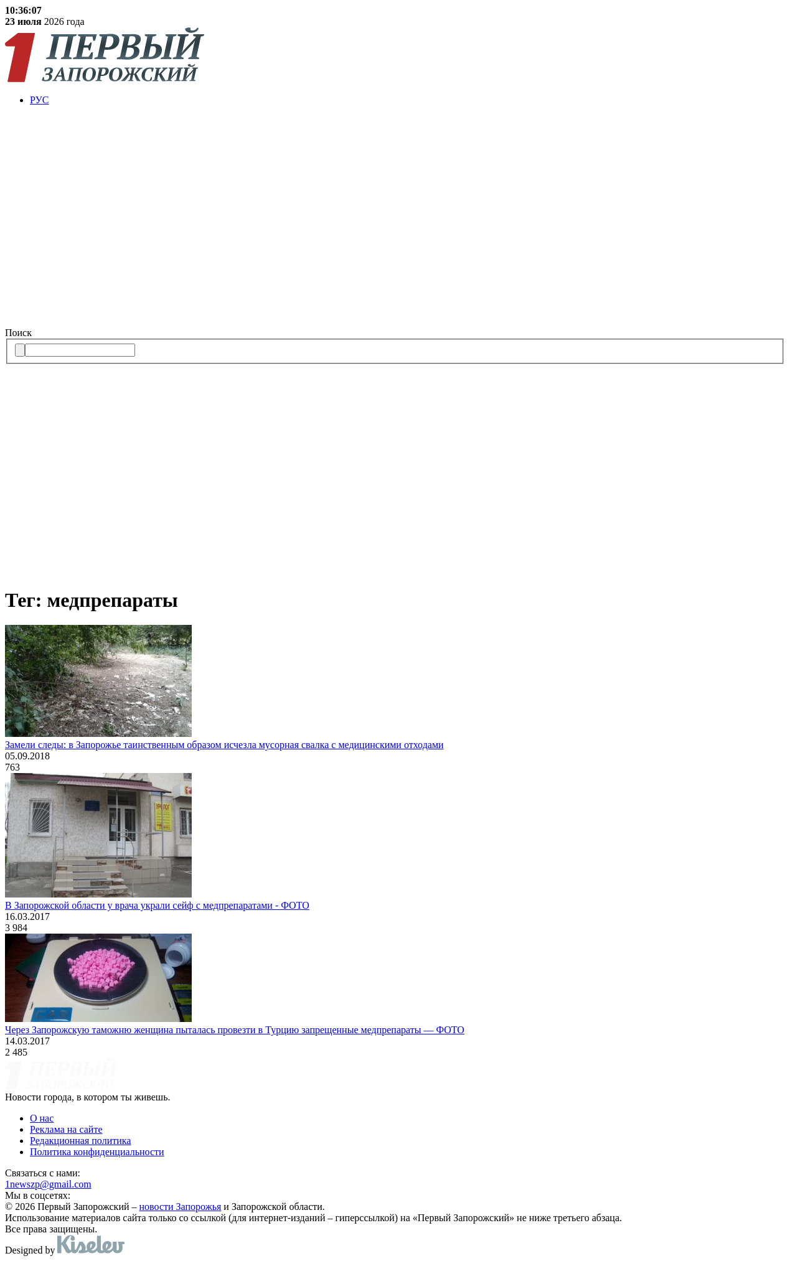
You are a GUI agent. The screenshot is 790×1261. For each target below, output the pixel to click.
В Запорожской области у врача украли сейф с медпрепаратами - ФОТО (157, 905)
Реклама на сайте (66, 1129)
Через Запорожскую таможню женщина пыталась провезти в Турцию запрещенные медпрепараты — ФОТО (234, 1029)
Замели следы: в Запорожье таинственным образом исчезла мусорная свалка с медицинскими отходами (224, 744)
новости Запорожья (180, 1206)
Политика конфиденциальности (97, 1151)
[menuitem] (407, 100)
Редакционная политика (80, 1140)
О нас (42, 1118)
